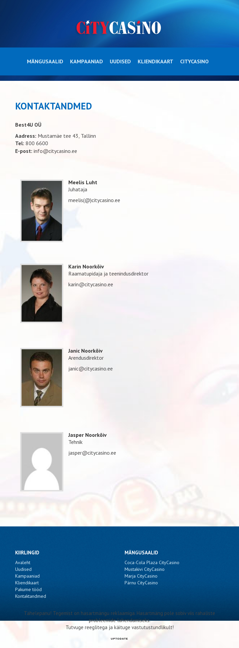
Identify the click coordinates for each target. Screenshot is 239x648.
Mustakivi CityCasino (145, 569)
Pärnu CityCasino (141, 583)
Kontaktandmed (30, 596)
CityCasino (194, 61)
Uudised (120, 61)
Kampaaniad (86, 61)
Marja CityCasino (141, 576)
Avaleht (22, 562)
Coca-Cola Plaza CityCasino (152, 562)
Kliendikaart (155, 61)
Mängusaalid (45, 61)
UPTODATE (119, 638)
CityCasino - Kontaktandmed (119, 27)
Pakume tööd (28, 589)
